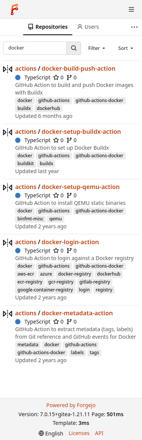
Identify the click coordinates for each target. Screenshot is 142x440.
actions (25, 68)
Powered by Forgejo (70, 405)
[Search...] (73, 48)
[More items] (135, 27)
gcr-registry (61, 282)
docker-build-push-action (78, 68)
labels (77, 352)
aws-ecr (25, 274)
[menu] (51, 433)
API (99, 433)
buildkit (25, 163)
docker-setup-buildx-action (81, 131)
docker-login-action (70, 242)
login (84, 290)
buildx (24, 108)
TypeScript (32, 77)
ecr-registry (29, 282)
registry (104, 290)
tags (94, 352)
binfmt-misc (30, 218)
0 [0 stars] (58, 77)
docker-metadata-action (77, 313)
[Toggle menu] (131, 9)
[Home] (14, 9)
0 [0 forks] (71, 77)
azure (46, 274)
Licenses (79, 433)
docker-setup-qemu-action (81, 187)
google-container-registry (45, 290)
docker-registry (74, 274)
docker (24, 100)
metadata (27, 344)
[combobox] (97, 48)
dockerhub (48, 108)
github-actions (54, 100)
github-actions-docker (99, 100)
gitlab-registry (95, 282)
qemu (55, 218)
